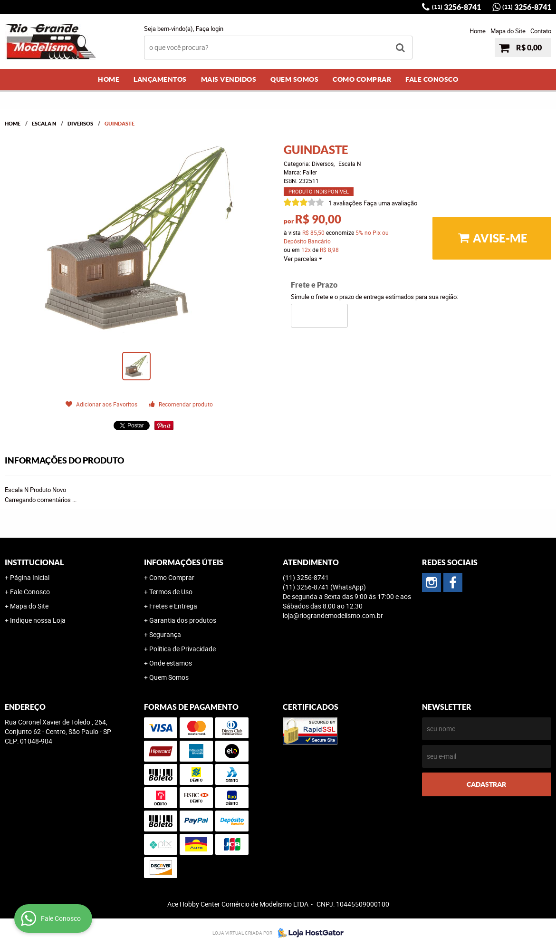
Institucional (34, 562)
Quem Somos (294, 79)
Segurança (165, 634)
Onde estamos (170, 662)
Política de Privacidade (182, 648)
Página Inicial (29, 577)
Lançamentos (160, 79)
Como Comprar (362, 79)
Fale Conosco (431, 79)
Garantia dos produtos (182, 620)
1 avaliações (345, 203)
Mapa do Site (508, 31)
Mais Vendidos (229, 79)
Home (478, 31)
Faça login (209, 28)
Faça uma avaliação (390, 203)
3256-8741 (456, 7)
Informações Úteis (183, 562)
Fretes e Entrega (173, 605)
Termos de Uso (170, 591)
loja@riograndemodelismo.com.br (333, 615)
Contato (540, 31)
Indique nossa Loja (38, 620)
